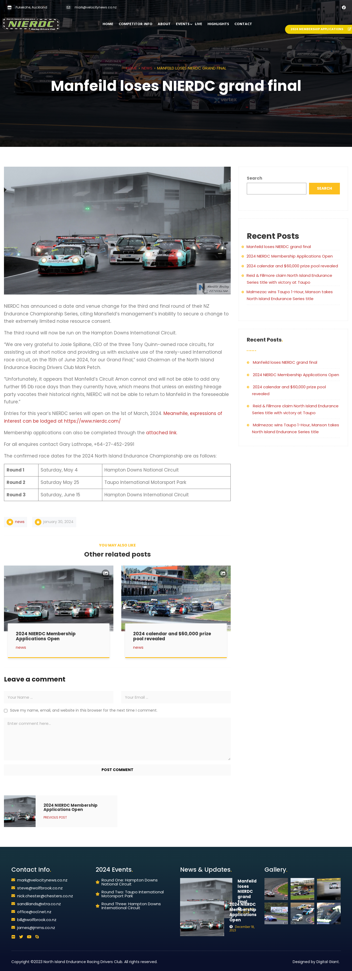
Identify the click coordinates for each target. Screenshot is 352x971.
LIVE (198, 24)
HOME (108, 24)
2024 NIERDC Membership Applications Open (290, 256)
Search (254, 178)
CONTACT (243, 24)
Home (131, 68)
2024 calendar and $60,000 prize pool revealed (292, 266)
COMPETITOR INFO (135, 24)
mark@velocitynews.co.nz (96, 7)
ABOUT (164, 24)
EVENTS (183, 24)
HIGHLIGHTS (218, 24)
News (147, 68)
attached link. (161, 433)
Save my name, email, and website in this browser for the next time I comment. (83, 708)
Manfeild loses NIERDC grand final (279, 246)
